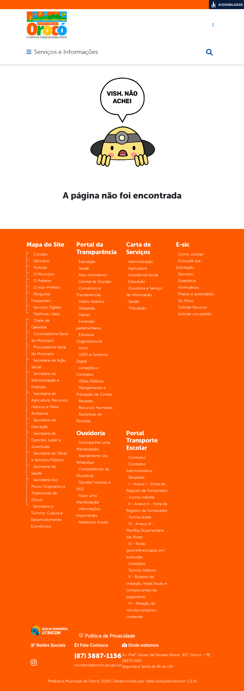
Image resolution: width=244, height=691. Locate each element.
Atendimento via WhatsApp (91, 459)
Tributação (137, 308)
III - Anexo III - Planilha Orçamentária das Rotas (145, 530)
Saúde (84, 268)
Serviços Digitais (47, 307)
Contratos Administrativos (139, 467)
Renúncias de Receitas (89, 417)
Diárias (84, 315)
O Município (43, 274)
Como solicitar (191, 254)
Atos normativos (93, 275)
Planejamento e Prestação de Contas (94, 391)
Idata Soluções (158, 681)
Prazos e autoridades (196, 294)
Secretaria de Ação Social (48, 363)
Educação (87, 262)
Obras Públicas (91, 381)
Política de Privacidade (107, 636)
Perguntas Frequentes (41, 297)
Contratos (137, 457)
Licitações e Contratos (87, 371)
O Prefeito (42, 281)
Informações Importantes (88, 512)
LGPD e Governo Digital (92, 358)
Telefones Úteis (46, 314)
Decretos (186, 274)
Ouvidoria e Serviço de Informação (144, 291)
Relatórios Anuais (93, 522)
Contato (40, 254)
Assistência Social (143, 275)
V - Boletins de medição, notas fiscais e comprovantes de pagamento (146, 587)
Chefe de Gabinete (40, 324)
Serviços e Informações (66, 52)
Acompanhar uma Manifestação (93, 445)
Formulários (188, 287)
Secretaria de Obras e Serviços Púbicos (49, 456)
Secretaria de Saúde (43, 470)
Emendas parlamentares (88, 324)
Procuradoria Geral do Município (48, 350)
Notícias (40, 267)
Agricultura (137, 268)
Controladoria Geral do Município (49, 337)
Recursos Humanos (96, 408)
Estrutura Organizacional (89, 338)
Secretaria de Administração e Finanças (45, 380)
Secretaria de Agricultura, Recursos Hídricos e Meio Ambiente (49, 404)
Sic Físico (186, 301)
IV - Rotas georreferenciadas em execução (145, 550)
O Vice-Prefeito (46, 287)
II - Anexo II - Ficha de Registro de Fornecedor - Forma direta (147, 510)
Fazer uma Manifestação (87, 499)
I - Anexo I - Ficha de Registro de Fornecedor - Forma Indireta (147, 490)
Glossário (41, 261)
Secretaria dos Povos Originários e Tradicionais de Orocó (48, 490)
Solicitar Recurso (192, 307)
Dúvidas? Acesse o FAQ (93, 485)
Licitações (136, 564)
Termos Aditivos (142, 570)
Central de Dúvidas (95, 282)
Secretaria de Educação (43, 423)
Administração (140, 262)
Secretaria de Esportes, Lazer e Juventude (46, 440)
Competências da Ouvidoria (92, 472)
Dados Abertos (91, 301)
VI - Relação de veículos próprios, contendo (141, 610)
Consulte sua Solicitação (188, 264)
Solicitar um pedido (195, 314)
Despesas (87, 308)
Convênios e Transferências (88, 291)
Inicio (83, 348)
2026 (105, 681)
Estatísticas (187, 281)
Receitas (86, 401)
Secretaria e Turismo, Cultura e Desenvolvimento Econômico (47, 516)
